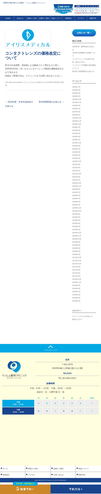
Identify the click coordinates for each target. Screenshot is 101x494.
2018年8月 (76, 242)
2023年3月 (76, 155)
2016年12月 (76, 279)
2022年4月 (76, 168)
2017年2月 (76, 276)
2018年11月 (76, 236)
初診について (56, 18)
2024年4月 (76, 133)
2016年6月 (76, 295)
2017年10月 (76, 264)
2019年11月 (76, 208)
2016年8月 (76, 288)
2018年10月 (76, 239)
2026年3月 (76, 93)
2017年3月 (76, 273)
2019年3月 (76, 226)
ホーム (5, 469)
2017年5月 (76, 270)
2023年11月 (76, 143)
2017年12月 (76, 257)
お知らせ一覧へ (84, 33)
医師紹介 (68, 18)
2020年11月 (76, 186)
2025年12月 (76, 99)
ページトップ (50, 348)
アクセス (80, 18)
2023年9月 (76, 146)
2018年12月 (76, 233)
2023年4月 (76, 152)
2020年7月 (76, 192)
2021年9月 (76, 177)
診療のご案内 (44, 18)
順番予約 (93, 18)
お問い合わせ (58, 475)
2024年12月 (76, 118)
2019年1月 (76, 230)
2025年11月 (76, 102)
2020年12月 (76, 183)
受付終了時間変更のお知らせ (83, 71)
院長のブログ (77, 319)
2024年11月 (76, 121)
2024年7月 (76, 127)
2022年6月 (76, 164)
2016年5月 (76, 298)
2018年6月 (76, 245)
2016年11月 (76, 282)
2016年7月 (76, 292)
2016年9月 (76, 285)
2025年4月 (76, 109)
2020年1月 (76, 205)
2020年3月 (76, 202)
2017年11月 (76, 261)
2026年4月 (76, 90)
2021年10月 (76, 174)
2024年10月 (76, 124)
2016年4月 (76, 301)
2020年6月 (76, 195)
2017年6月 (76, 267)
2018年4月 (76, 251)
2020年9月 (76, 189)
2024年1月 (76, 140)
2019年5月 (76, 220)
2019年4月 (76, 223)
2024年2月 (76, 136)
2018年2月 (76, 254)
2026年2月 (76, 96)
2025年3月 (76, 112)
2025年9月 (76, 105)
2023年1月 (76, 158)
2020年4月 (76, 199)
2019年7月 (76, 217)
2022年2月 (76, 171)
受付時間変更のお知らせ (51, 102)
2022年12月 (76, 161)
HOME (7, 18)
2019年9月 (76, 214)
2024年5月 (76, 130)
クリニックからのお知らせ (34, 82)
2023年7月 (76, 149)
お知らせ (20, 18)
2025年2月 (76, 115)
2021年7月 (76, 180)
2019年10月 (76, 211)
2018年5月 (76, 248)
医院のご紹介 (32, 18)
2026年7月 (76, 87)
